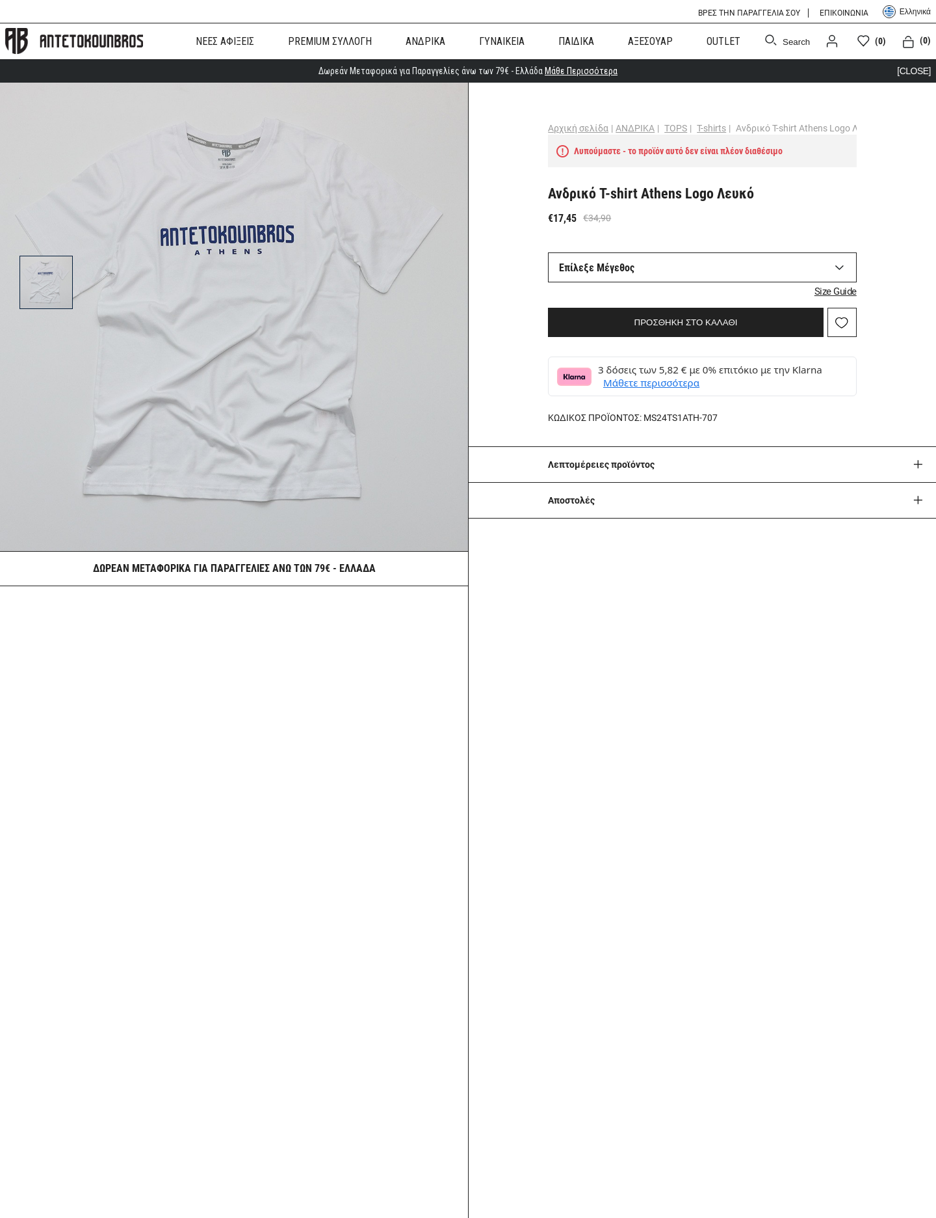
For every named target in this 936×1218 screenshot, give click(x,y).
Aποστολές (571, 500)
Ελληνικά (907, 11)
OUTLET (723, 41)
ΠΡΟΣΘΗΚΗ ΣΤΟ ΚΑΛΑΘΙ (686, 322)
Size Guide (835, 291)
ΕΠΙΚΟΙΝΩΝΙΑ (844, 13)
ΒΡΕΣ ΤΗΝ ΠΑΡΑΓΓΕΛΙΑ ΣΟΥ (749, 13)
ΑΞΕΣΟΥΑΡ (650, 41)
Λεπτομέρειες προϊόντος (601, 464)
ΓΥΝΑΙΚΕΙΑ (502, 41)
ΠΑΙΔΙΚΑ (576, 41)
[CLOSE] (914, 71)
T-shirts (711, 128)
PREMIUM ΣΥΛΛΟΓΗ (330, 41)
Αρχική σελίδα (578, 128)
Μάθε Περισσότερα (581, 71)
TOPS (675, 128)
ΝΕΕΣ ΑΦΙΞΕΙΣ (225, 41)
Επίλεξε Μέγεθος (596, 268)
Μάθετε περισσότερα (651, 382)
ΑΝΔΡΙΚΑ (425, 41)
